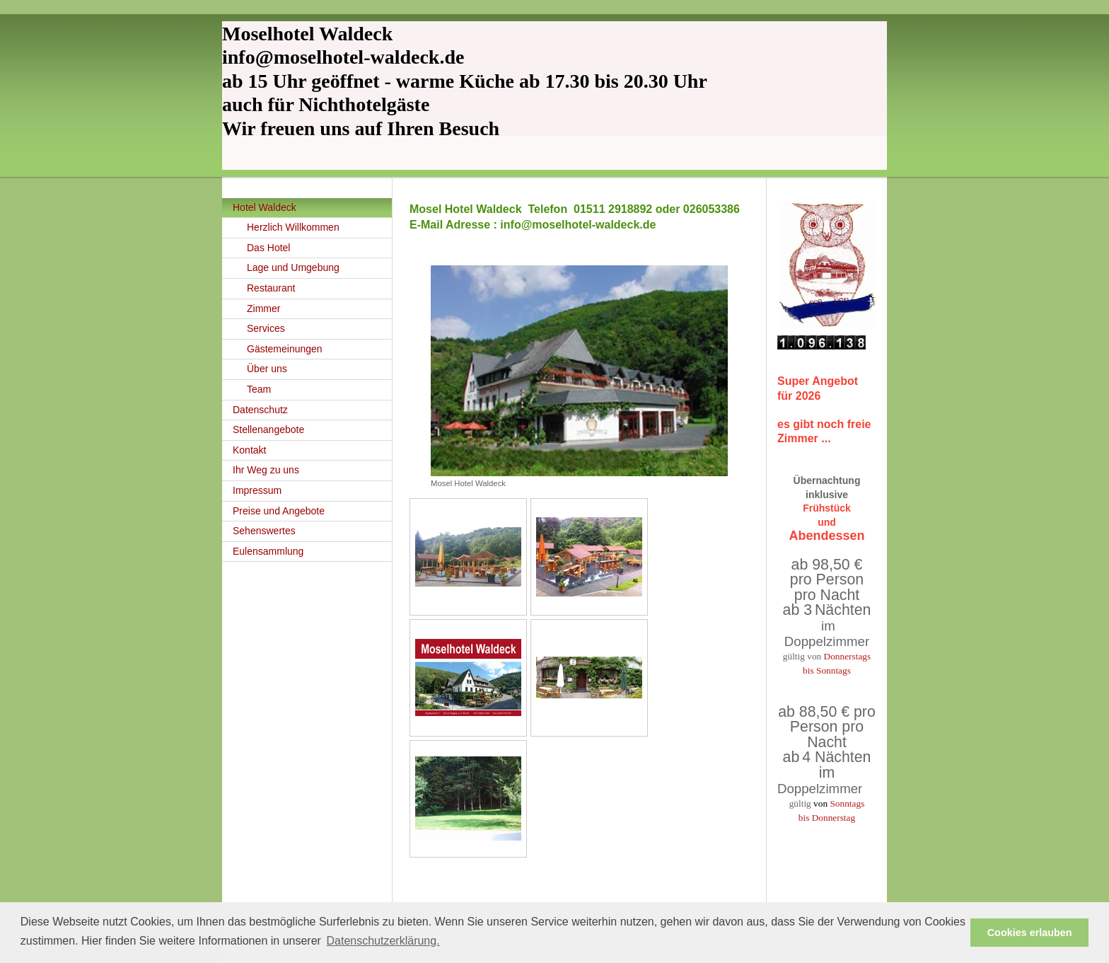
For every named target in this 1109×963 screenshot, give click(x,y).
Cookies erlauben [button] (1029, 932)
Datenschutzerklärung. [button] (383, 941)
